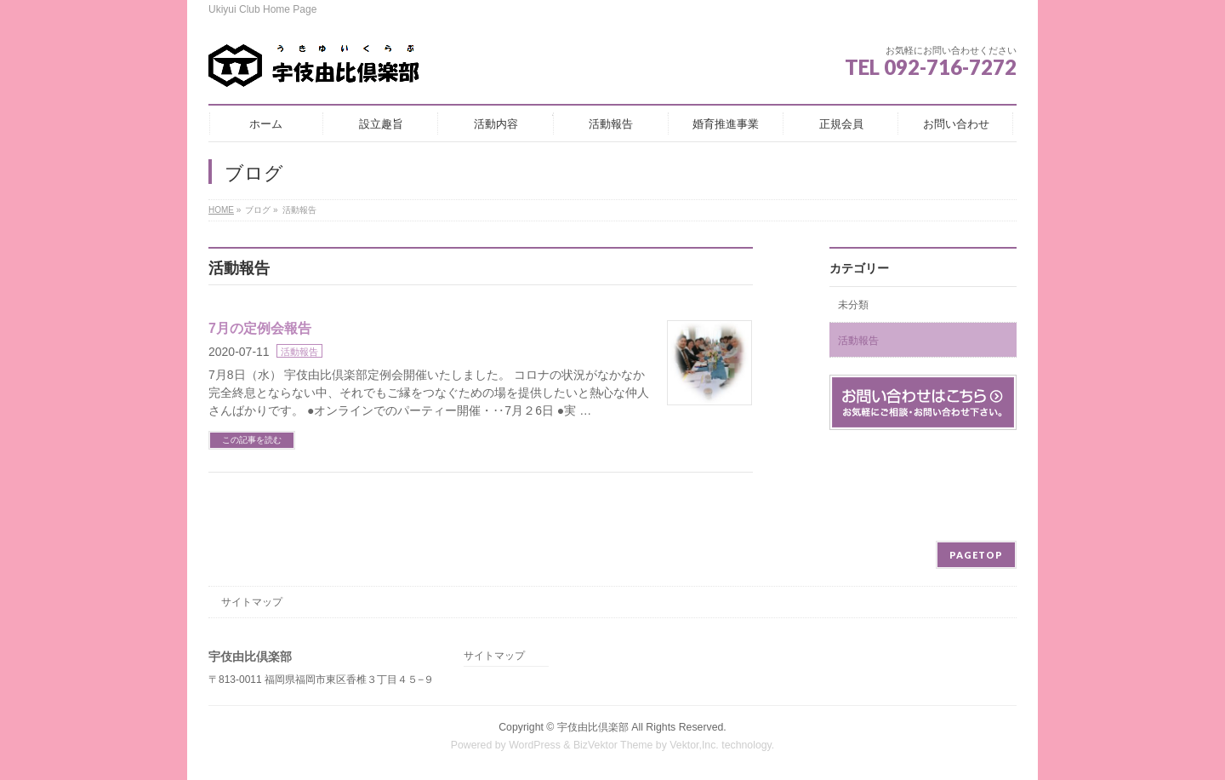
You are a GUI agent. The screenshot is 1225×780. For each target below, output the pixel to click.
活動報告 (299, 352)
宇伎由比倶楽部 (593, 727)
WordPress (535, 745)
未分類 (853, 305)
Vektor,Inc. (694, 745)
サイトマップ (251, 602)
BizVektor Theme (613, 745)
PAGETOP (976, 554)
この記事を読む (252, 439)
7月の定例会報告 (259, 328)
